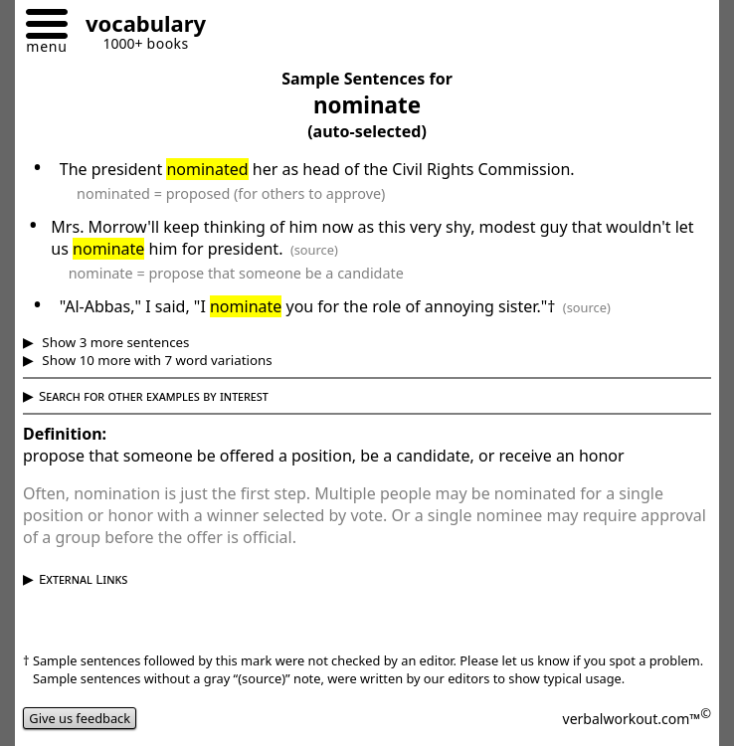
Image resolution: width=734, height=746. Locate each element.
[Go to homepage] (138, 26)
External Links (83, 579)
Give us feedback (79, 718)
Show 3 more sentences (114, 342)
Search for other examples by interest (154, 396)
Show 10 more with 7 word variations (156, 360)
